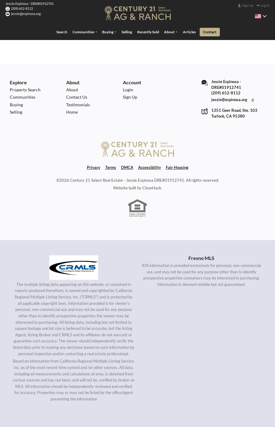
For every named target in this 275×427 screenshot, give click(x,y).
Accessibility (149, 167)
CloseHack (151, 188)
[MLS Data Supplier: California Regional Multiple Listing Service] (74, 267)
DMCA (127, 167)
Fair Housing (177, 167)
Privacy (93, 167)
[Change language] (261, 16)
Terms (110, 167)
